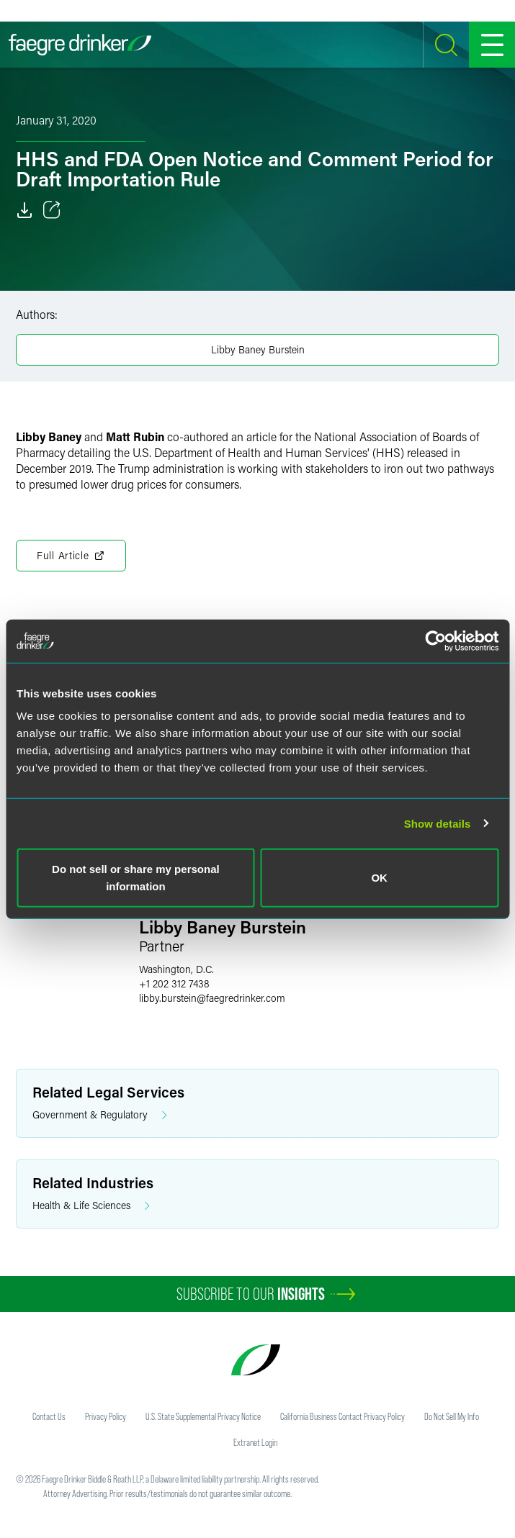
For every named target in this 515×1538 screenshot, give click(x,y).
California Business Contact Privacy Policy (342, 1416)
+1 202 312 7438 (174, 983)
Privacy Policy (105, 1416)
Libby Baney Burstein (258, 349)
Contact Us (49, 1416)
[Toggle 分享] (52, 210)
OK (379, 878)
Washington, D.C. (176, 969)
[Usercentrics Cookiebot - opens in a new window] (435, 640)
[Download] (24, 210)
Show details (437, 823)
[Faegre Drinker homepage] (80, 44)
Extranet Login (255, 1442)
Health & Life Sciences (91, 1205)
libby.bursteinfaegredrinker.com (212, 998)
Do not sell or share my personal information (136, 877)
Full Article (71, 556)
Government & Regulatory (99, 1115)
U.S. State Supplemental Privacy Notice (203, 1416)
